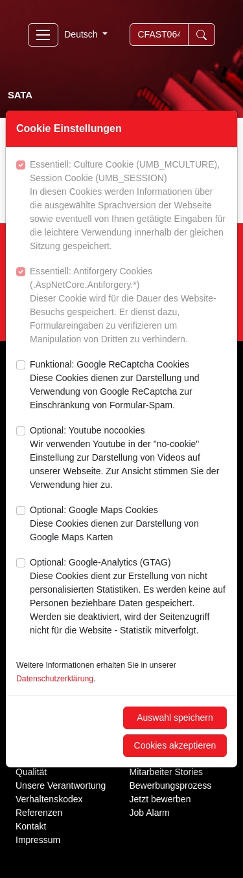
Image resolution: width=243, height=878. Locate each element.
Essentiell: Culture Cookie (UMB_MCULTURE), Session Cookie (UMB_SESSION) (128, 206)
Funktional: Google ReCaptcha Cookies (128, 385)
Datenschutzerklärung (54, 678)
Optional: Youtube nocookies (128, 458)
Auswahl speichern (175, 717)
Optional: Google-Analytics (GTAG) (128, 597)
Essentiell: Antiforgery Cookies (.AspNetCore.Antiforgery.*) (128, 306)
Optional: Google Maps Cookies (128, 524)
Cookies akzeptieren (175, 745)
